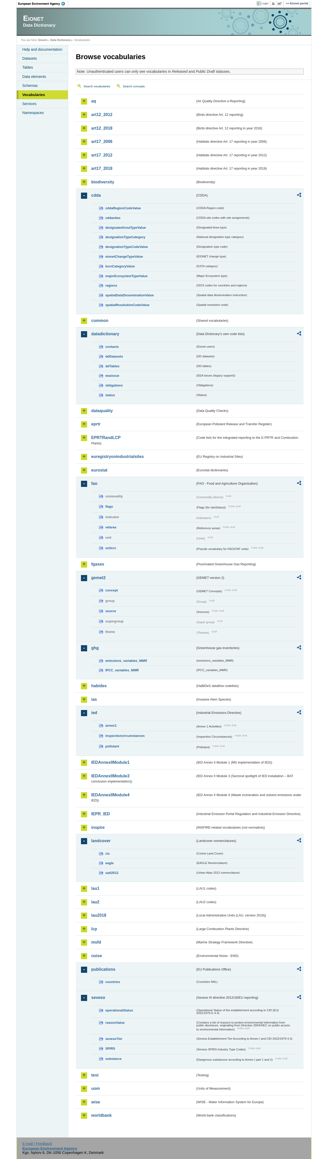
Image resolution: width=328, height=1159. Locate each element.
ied (94, 713)
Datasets (29, 58)
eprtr (95, 424)
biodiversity (102, 182)
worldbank (101, 1115)
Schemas (30, 85)
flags (109, 506)
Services (29, 104)
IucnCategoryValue (120, 266)
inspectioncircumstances (125, 736)
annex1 (111, 725)
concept (111, 590)
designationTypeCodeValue (126, 247)
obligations (114, 385)
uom (95, 1088)
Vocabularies (33, 95)
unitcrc (110, 548)
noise (96, 956)
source (110, 611)
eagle (109, 863)
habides (99, 686)
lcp (94, 929)
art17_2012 (101, 155)
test (94, 1075)
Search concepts (134, 86)
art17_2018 (101, 168)
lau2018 (98, 915)
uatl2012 (111, 873)
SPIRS (110, 1048)
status (110, 395)
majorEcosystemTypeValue (126, 276)
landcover (101, 841)
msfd (96, 942)
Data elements (34, 77)
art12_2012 (101, 114)
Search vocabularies (97, 86)
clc (107, 853)
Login (265, 3)
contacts (112, 347)
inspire (98, 827)
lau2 (95, 902)
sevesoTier (113, 1039)
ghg (95, 648)
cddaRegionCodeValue (123, 208)
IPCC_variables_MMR (122, 670)
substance (113, 1059)
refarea (110, 527)
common (99, 320)
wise (95, 1102)
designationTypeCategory (125, 237)
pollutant (112, 746)
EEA (43, 3)
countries (112, 982)
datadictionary (105, 334)
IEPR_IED (100, 814)
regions (111, 285)
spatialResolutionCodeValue (127, 305)
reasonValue (115, 1023)
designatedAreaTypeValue (125, 227)
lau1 (95, 888)
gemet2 (98, 578)
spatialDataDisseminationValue (129, 295)
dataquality (102, 411)
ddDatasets (114, 356)
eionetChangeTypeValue (124, 256)
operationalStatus (119, 1010)
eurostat (99, 470)
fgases (97, 564)
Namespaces (33, 113)
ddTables (112, 366)
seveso (98, 997)
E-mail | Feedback (37, 1144)
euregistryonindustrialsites (117, 456)
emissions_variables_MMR (126, 661)
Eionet (42, 39)
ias (94, 699)
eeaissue (112, 376)
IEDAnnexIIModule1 (110, 762)
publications (103, 969)
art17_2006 (101, 141)
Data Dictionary (60, 39)
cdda (96, 195)
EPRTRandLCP (106, 437)
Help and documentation (42, 49)
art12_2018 (101, 128)
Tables (27, 67)
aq (93, 101)
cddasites (112, 218)
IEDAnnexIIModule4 (110, 795)
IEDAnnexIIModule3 (110, 776)
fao (94, 483)
